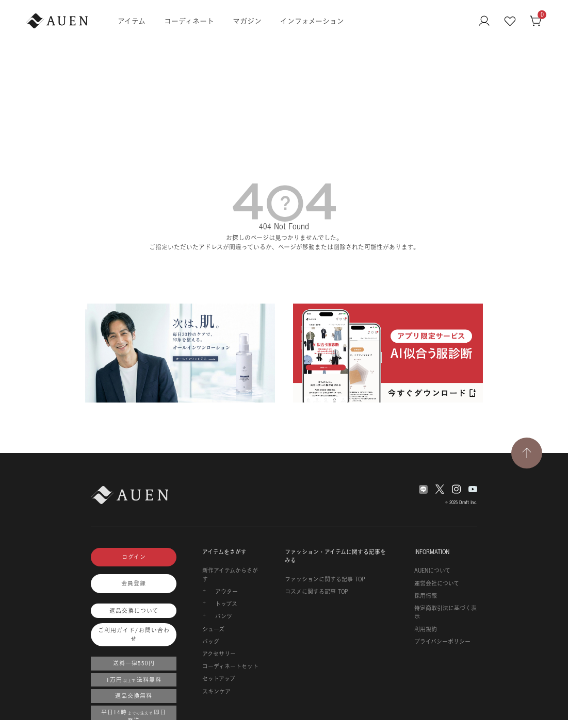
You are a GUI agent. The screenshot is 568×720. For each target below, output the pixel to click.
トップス (226, 604)
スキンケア (216, 691)
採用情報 (425, 595)
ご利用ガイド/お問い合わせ (134, 635)
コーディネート (189, 20)
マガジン (247, 20)
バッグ (210, 641)
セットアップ (218, 678)
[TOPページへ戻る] (526, 453)
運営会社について (436, 583)
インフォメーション (312, 20)
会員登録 (133, 583)
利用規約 (425, 629)
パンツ (223, 616)
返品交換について (133, 610)
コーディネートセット (230, 666)
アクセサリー (219, 654)
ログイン (134, 557)
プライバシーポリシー (442, 641)
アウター (226, 591)
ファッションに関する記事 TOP (325, 579)
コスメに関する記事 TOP (316, 591)
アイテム (131, 20)
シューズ (213, 629)
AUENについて (432, 570)
